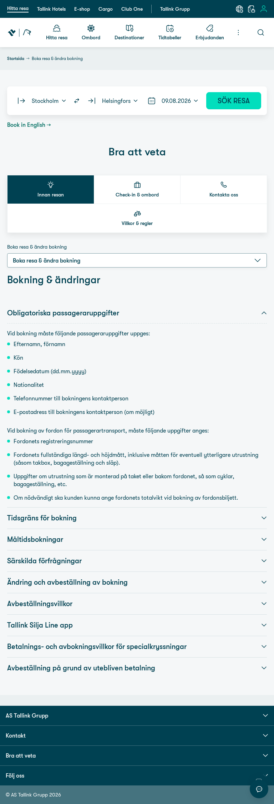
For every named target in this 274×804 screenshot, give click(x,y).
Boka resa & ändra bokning (37, 246)
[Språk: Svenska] (239, 9)
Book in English (26, 125)
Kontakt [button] (137, 735)
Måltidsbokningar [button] (137, 539)
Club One (132, 8)
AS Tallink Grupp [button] (137, 715)
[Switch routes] (76, 100)
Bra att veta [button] (137, 755)
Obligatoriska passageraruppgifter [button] (137, 313)
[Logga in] (264, 9)
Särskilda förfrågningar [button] (137, 560)
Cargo (105, 8)
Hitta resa (18, 8)
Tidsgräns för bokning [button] (137, 518)
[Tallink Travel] (19, 32)
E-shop (82, 8)
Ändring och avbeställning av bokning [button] (137, 582)
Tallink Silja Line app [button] (137, 625)
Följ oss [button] (137, 775)
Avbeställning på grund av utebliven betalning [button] (137, 668)
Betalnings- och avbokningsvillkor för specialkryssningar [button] (137, 646)
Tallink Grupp (175, 8)
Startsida (15, 58)
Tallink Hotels (51, 8)
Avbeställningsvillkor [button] (137, 603)
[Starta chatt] (259, 789)
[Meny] (238, 32)
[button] (50, 189)
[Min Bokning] (251, 9)
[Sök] (261, 32)
